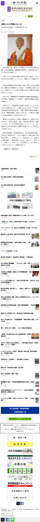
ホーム (10, 16)
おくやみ (3, 315)
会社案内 (3, 513)
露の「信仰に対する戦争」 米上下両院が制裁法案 (16, 328)
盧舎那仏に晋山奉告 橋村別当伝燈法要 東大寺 (15, 234)
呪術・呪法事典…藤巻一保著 (9, 373)
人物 (30, 16)
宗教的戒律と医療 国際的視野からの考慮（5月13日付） (18, 215)
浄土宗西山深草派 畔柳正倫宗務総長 (12, 177)
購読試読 (3, 3)
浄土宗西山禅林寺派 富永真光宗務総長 (13, 185)
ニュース (17, 16)
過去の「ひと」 (34, 156)
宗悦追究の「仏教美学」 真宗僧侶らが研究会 (15, 359)
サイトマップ (10, 513)
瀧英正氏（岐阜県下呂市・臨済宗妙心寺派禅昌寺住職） (17, 313)
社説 (24, 16)
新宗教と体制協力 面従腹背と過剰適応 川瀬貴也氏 (17, 257)
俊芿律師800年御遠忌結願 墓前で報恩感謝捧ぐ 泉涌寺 (18, 305)
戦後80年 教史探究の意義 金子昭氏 (12, 367)
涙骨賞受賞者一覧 (20, 412)
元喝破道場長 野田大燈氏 (9, 168)
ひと (2, 29)
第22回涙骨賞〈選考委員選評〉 (20, 408)
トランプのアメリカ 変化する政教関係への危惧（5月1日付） (19, 228)
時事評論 (3, 259)
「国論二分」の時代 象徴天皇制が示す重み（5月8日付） (18, 221)
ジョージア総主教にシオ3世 (9, 251)
